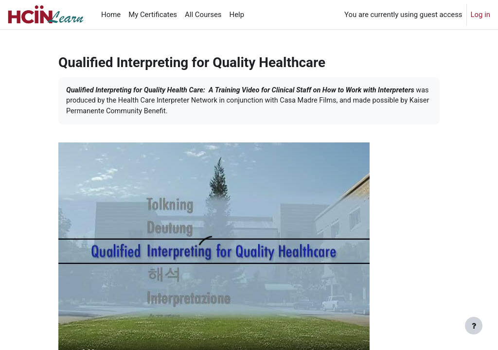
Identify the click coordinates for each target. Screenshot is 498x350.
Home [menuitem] (111, 14)
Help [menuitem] (237, 14)
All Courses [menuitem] (203, 14)
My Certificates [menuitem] (152, 14)
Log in (480, 14)
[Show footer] (473, 325)
